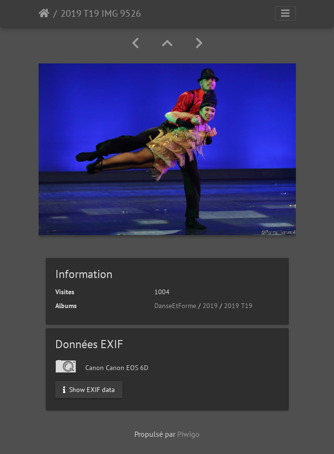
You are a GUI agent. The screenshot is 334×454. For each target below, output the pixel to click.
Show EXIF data (89, 389)
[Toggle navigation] (285, 13)
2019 (210, 305)
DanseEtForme (175, 305)
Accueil (44, 13)
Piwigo (188, 434)
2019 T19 (238, 305)
